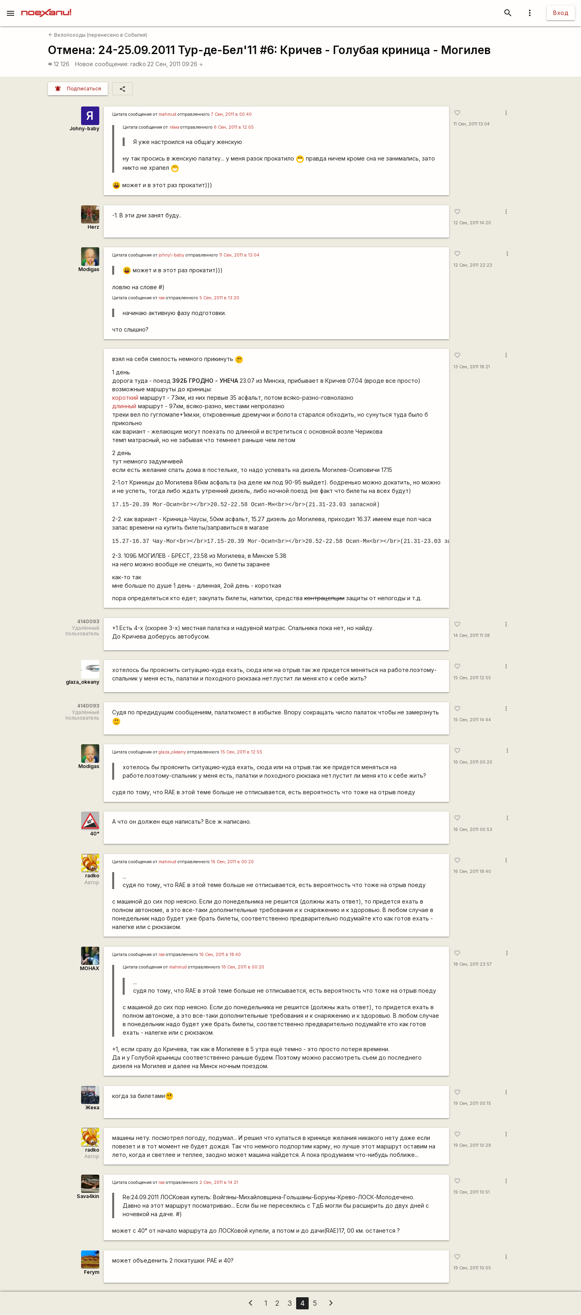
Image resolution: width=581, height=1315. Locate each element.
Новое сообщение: (102, 64)
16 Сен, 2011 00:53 (473, 829)
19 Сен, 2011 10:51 (472, 1192)
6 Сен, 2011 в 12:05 (234, 127)
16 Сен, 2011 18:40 (472, 871)
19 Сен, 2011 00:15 (472, 1103)
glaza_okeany (82, 682)
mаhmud (167, 114)
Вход (560, 12)
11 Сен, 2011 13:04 (472, 124)
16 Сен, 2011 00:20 (473, 762)
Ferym (91, 1272)
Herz (93, 227)
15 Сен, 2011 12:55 (472, 677)
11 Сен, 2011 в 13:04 (239, 255)
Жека (92, 1107)
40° (94, 834)
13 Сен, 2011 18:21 (472, 366)
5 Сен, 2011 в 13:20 (219, 298)
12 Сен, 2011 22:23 (473, 265)
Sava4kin (88, 1196)
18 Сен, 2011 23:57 (473, 964)
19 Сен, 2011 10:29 (472, 1145)
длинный (124, 406)
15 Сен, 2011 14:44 (472, 719)
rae (162, 298)
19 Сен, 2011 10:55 (472, 1268)
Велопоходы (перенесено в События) (98, 35)
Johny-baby (84, 128)
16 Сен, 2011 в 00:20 (232, 861)
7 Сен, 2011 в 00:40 (231, 114)
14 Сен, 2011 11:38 (472, 635)
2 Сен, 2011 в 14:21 (218, 1182)
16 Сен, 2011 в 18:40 (220, 954)
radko (138, 64)
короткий (125, 397)
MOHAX (89, 968)
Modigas (88, 269)
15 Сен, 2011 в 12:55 (241, 752)
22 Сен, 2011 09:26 (175, 64)
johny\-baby (171, 255)
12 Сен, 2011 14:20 (472, 222)
